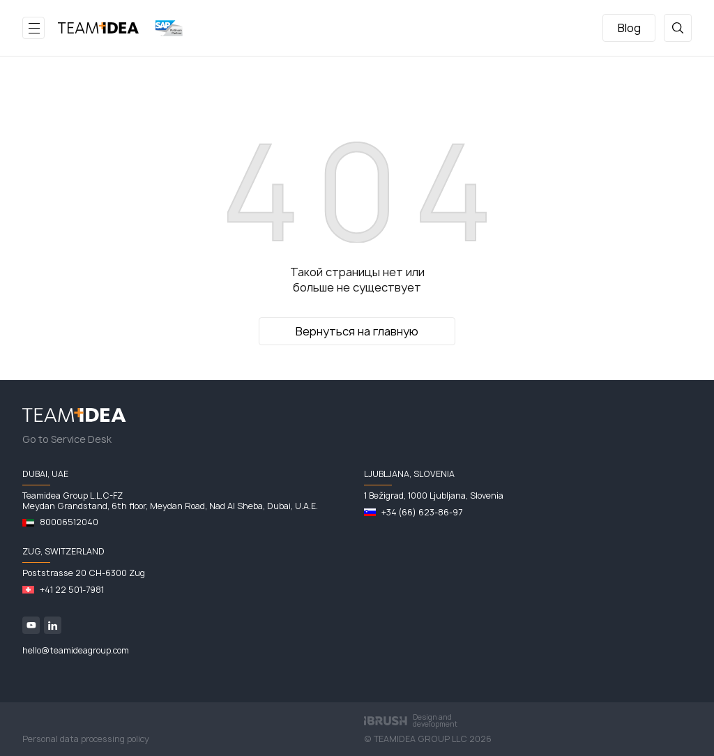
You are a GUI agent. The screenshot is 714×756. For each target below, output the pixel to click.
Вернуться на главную (357, 331)
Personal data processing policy (85, 739)
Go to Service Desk (67, 439)
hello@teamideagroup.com (75, 650)
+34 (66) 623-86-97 (421, 512)
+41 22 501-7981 (72, 590)
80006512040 (69, 522)
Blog (629, 28)
